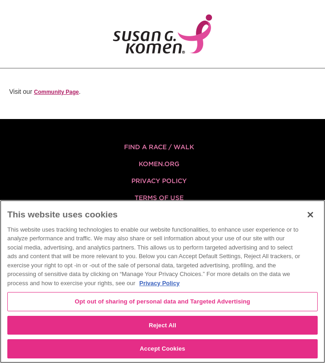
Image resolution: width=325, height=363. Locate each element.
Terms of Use (159, 197)
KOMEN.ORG (159, 164)
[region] (162, 281)
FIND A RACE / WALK (159, 147)
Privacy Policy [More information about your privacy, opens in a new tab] (159, 283)
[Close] (310, 215)
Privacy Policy (159, 180)
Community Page (56, 92)
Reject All (162, 325)
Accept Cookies (162, 348)
